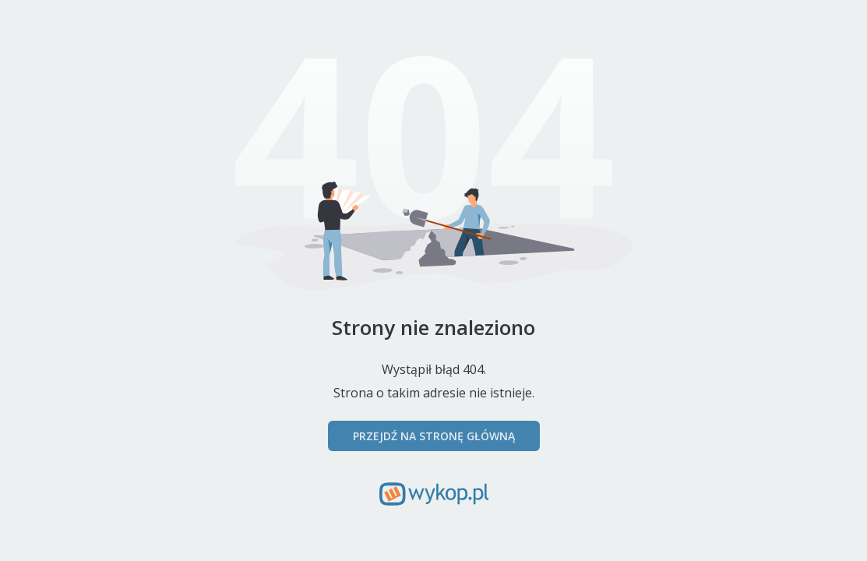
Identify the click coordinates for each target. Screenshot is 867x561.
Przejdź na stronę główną (434, 436)
